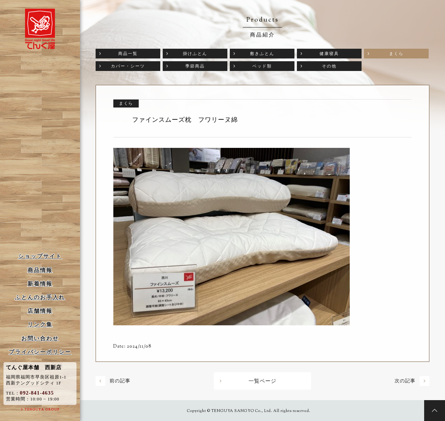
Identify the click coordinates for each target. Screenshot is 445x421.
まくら (396, 53)
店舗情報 (39, 311)
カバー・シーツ (128, 66)
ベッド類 (262, 66)
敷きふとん (262, 53)
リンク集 (39, 324)
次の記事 (405, 380)
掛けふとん (195, 53)
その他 (329, 66)
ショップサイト (40, 256)
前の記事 (120, 380)
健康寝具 (329, 53)
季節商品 (195, 66)
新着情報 (39, 284)
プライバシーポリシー (40, 352)
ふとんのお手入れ (40, 297)
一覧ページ (262, 381)
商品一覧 (128, 53)
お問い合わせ (40, 338)
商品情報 (39, 270)
